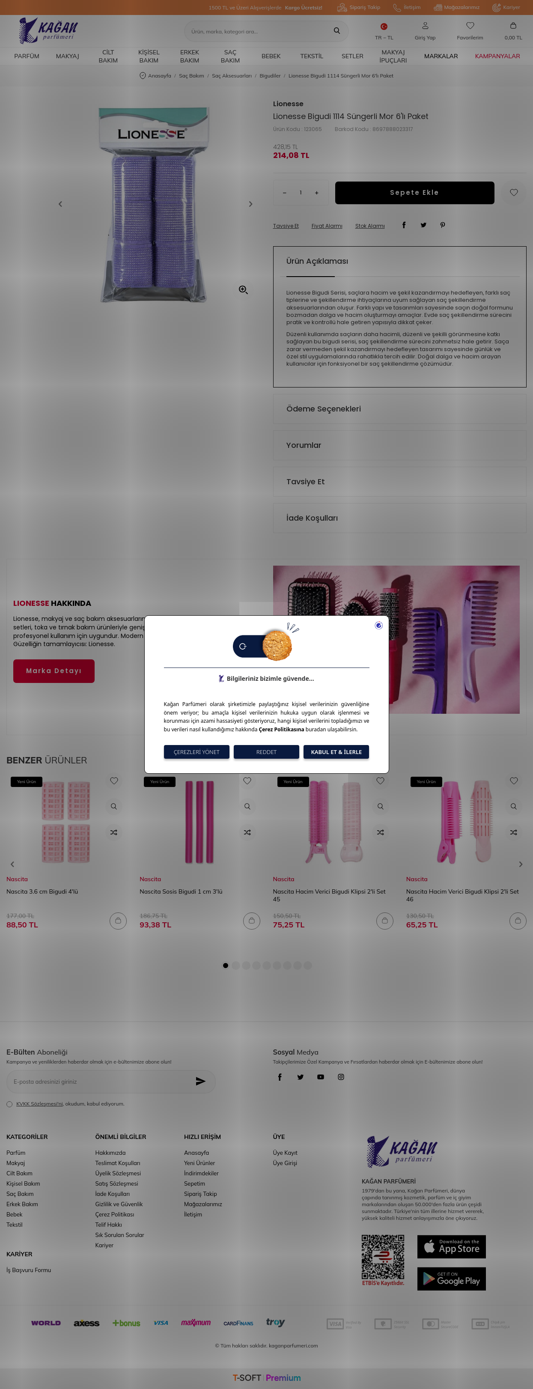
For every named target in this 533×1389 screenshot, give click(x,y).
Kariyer (506, 7)
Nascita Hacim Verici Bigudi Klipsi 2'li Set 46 (462, 895)
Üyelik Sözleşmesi (118, 1173)
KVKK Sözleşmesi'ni (39, 1103)
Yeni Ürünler (199, 1162)
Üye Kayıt (285, 1152)
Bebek (271, 56)
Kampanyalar (497, 56)
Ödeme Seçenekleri (323, 408)
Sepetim (194, 1183)
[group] (155, 204)
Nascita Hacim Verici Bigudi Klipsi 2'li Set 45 (329, 895)
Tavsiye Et (286, 226)
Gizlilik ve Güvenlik (119, 1204)
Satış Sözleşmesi (116, 1183)
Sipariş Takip (359, 7)
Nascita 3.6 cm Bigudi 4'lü (42, 891)
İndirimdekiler (201, 1173)
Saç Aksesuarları (232, 75)
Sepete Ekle (414, 192)
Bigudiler (269, 75)
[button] (63, 204)
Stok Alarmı (370, 226)
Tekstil (311, 56)
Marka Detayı (54, 670)
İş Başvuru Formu (28, 1270)
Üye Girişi (285, 1162)
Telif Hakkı (108, 1224)
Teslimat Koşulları (117, 1162)
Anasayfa (155, 76)
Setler (352, 56)
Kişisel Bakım (149, 56)
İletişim (406, 7)
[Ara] (336, 31)
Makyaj (67, 56)
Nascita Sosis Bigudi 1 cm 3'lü (181, 891)
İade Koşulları (312, 518)
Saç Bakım (230, 56)
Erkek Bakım (190, 56)
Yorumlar (304, 445)
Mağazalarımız (457, 7)
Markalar (441, 56)
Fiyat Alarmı (327, 226)
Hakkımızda (110, 1152)
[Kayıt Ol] (202, 1081)
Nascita (17, 879)
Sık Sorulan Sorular (119, 1234)
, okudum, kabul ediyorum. (65, 1103)
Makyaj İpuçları (393, 56)
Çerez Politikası (114, 1214)
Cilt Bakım (108, 56)
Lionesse (288, 104)
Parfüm (26, 56)
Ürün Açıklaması (317, 261)
